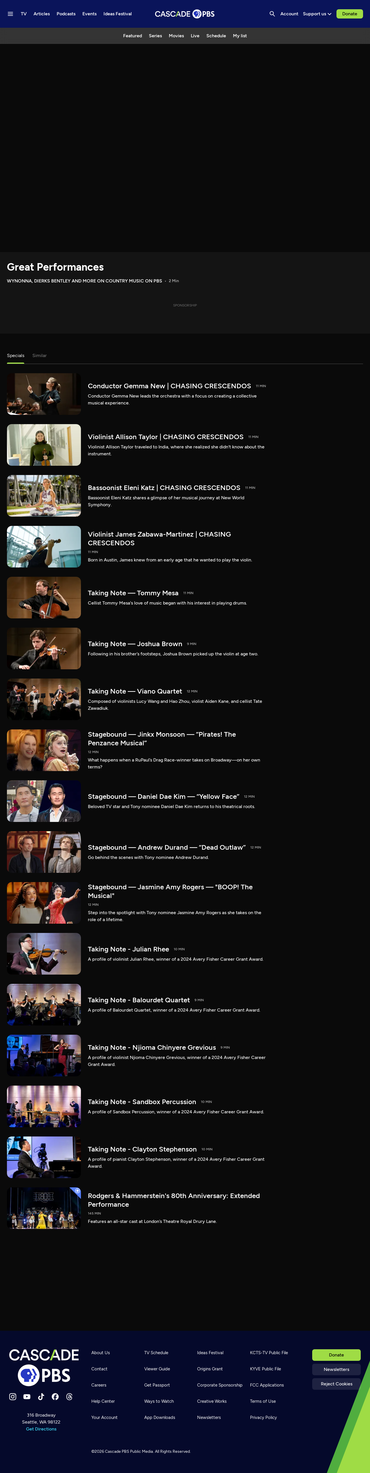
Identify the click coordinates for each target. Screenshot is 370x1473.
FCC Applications (267, 1385)
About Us (100, 1352)
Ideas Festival (210, 1352)
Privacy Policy (263, 1417)
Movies (176, 35)
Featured (132, 35)
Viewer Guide (157, 1369)
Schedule (216, 35)
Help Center (103, 1401)
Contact (99, 1369)
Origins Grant (210, 1369)
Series (155, 35)
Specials (15, 355)
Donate (349, 13)
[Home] (44, 1367)
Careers (98, 1385)
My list (240, 35)
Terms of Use (263, 1401)
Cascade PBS (117, 1451)
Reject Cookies (336, 1384)
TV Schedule (156, 1352)
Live (195, 35)
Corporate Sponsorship (220, 1385)
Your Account (104, 1417)
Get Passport (157, 1385)
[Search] (272, 13)
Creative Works (212, 1401)
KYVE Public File (265, 1369)
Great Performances (55, 267)
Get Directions (41, 1429)
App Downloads (159, 1417)
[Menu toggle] (10, 13)
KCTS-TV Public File (269, 1352)
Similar (39, 355)
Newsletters (336, 1369)
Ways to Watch (159, 1401)
